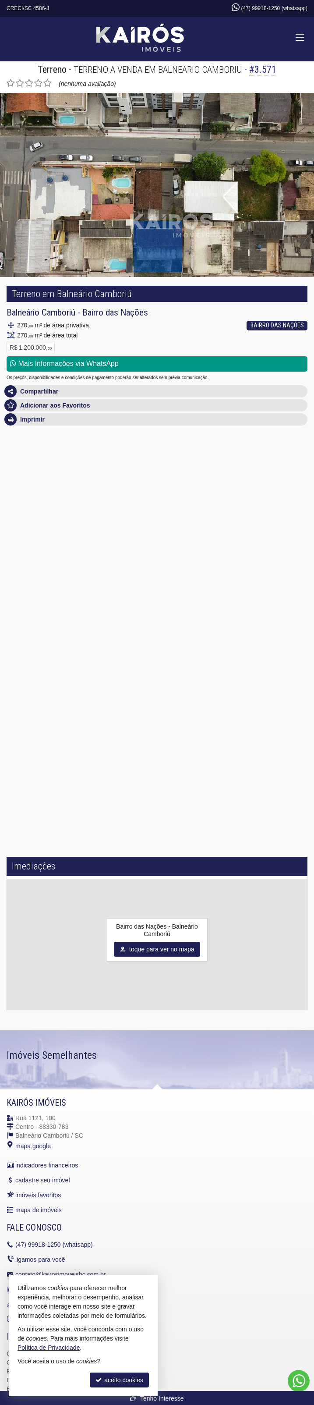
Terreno (52, 69)
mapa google (33, 1146)
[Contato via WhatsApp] (299, 1381)
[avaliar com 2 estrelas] (20, 83)
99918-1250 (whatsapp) (54, 1244)
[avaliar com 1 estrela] (11, 83)
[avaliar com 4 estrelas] (38, 83)
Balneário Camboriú (41, 312)
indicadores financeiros (46, 1165)
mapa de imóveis (38, 1209)
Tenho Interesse (156, 1398)
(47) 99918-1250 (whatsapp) (274, 8)
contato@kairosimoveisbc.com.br (60, 1274)
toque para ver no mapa (157, 949)
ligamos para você (40, 1259)
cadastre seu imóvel (42, 1180)
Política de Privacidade (49, 1347)
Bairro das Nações (115, 312)
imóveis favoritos (38, 1195)
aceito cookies (119, 1380)
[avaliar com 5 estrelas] (47, 83)
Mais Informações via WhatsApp (64, 363)
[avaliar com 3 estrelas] (29, 83)
